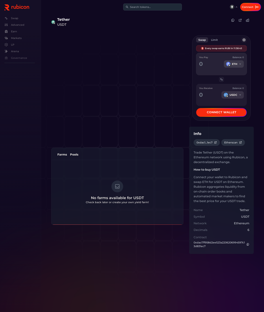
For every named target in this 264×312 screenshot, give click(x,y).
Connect (250, 7)
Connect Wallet (221, 112)
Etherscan (233, 142)
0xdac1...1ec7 (207, 142)
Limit (214, 40)
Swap (202, 40)
